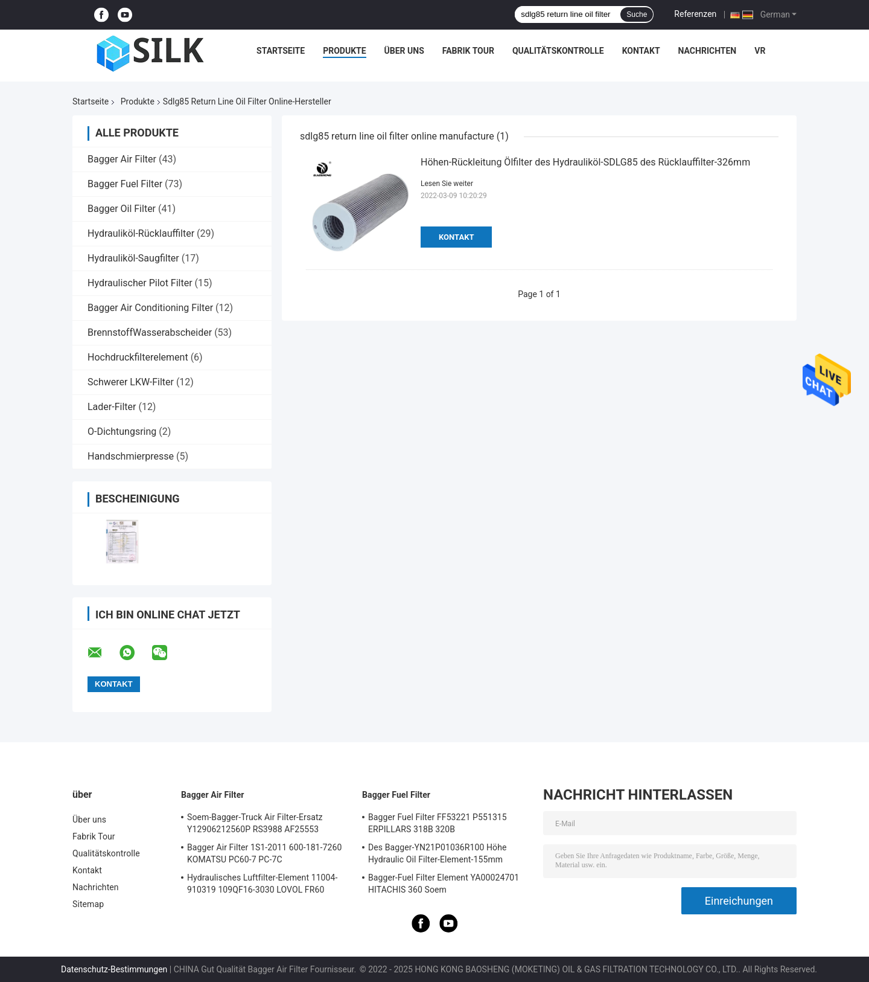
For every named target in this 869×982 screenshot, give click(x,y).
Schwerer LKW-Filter (131, 382)
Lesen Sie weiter (447, 183)
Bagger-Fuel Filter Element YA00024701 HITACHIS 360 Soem (443, 883)
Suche (636, 14)
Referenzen (695, 14)
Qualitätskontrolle (558, 51)
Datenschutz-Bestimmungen (114, 969)
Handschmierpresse (131, 456)
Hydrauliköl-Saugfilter (133, 258)
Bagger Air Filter (122, 159)
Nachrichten (707, 51)
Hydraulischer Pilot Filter (140, 283)
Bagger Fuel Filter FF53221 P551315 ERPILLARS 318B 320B (437, 823)
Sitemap (88, 904)
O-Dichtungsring (122, 431)
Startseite (280, 51)
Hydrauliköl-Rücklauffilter (141, 233)
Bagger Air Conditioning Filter (150, 307)
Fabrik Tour (468, 51)
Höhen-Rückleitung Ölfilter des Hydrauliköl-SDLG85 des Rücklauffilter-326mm (585, 162)
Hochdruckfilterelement (138, 357)
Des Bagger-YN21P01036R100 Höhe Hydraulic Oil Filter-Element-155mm (437, 853)
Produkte (344, 51)
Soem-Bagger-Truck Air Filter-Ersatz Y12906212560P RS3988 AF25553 (255, 823)
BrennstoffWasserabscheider (150, 332)
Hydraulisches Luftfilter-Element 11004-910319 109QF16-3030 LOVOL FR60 (262, 883)
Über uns (404, 51)
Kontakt (641, 51)
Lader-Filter (112, 406)
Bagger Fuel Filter (125, 184)
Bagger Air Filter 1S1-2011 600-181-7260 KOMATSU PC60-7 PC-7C (264, 853)
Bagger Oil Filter (122, 208)
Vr (759, 51)
